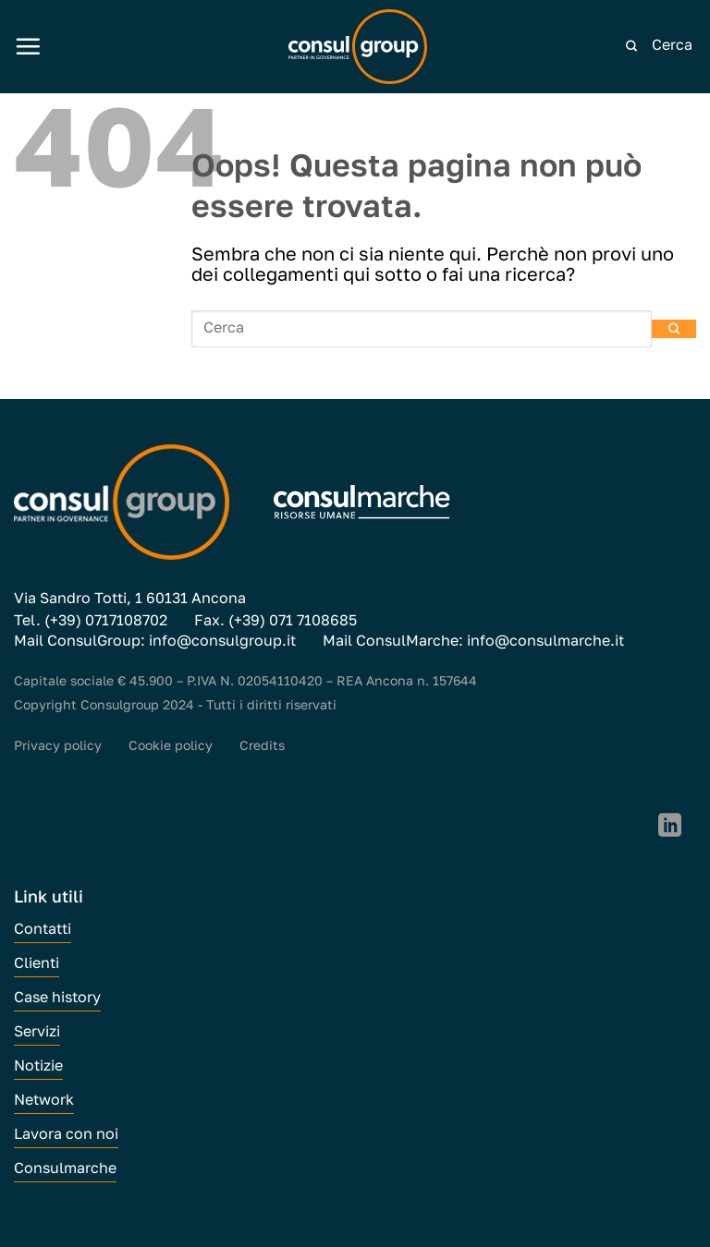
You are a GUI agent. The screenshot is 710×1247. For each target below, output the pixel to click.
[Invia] (631, 46)
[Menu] (28, 46)
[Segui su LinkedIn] (669, 827)
